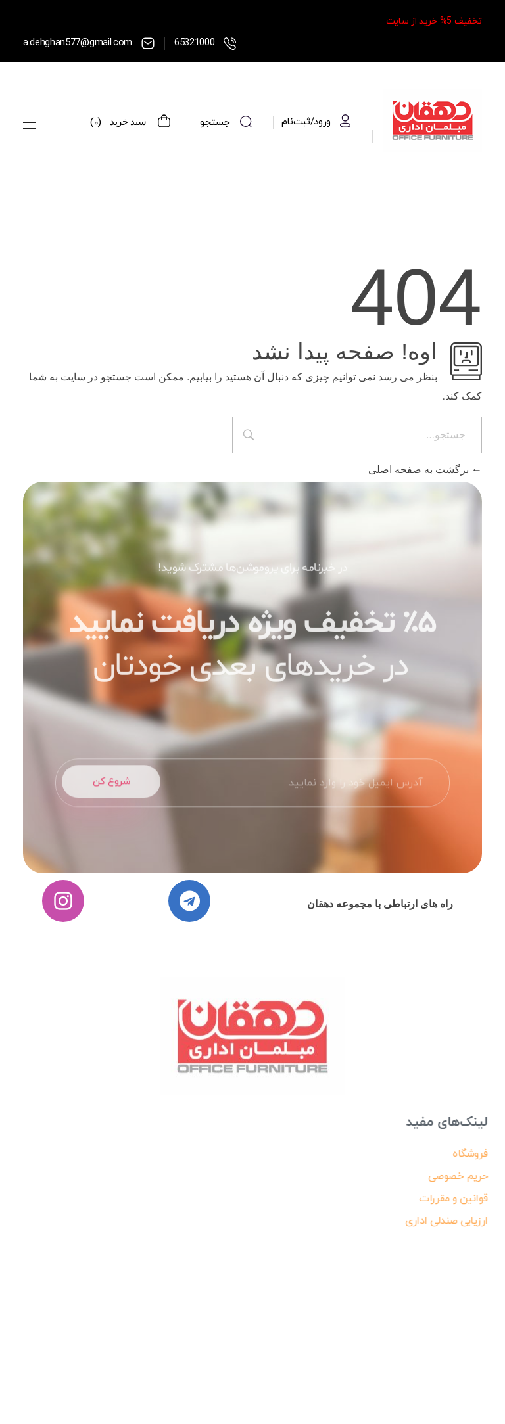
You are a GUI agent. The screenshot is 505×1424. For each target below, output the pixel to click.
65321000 (194, 43)
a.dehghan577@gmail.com (77, 43)
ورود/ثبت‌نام (306, 122)
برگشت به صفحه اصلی (425, 469)
